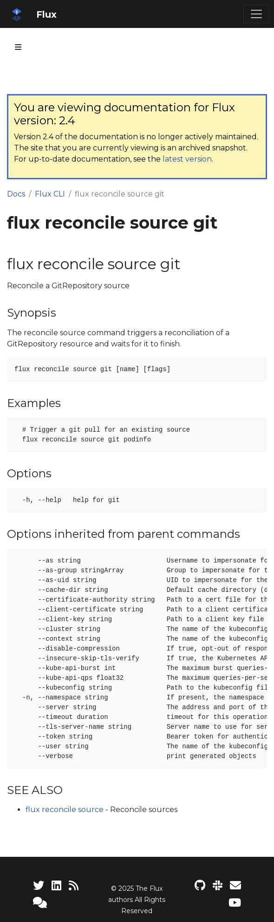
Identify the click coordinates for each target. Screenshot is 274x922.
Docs (16, 194)
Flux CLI (50, 194)
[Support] (40, 902)
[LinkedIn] (56, 885)
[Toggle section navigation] (18, 47)
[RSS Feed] (73, 885)
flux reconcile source (65, 809)
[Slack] (217, 885)
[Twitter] (38, 885)
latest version (187, 159)
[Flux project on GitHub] (200, 885)
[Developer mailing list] (235, 885)
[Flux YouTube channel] (234, 902)
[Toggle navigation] (256, 14)
